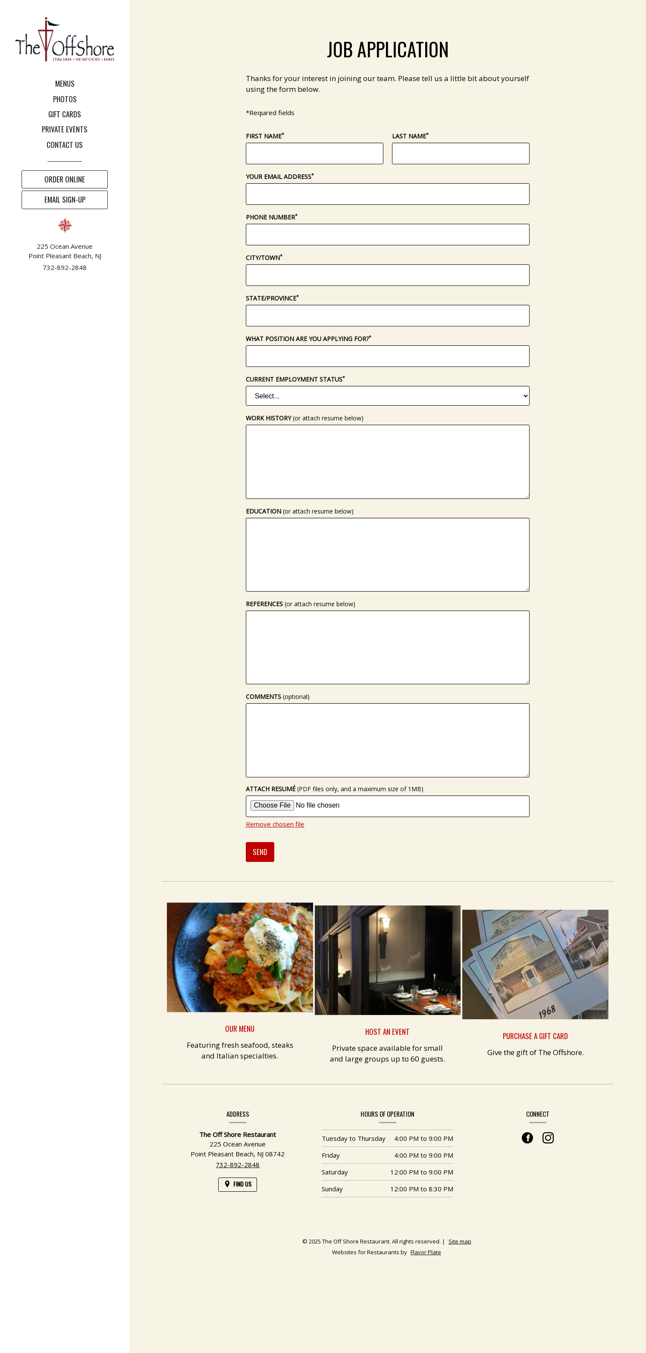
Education (300, 511)
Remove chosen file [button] (275, 824)
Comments (278, 696)
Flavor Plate (426, 1252)
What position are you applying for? (308, 338)
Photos (65, 99)
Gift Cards (64, 114)
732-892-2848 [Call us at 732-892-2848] (65, 267)
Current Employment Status (295, 379)
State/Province (272, 298)
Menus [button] (65, 83)
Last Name (410, 136)
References (300, 604)
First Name (265, 136)
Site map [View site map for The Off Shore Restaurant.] (459, 1241)
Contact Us (65, 144)
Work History (305, 418)
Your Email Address (280, 176)
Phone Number (272, 217)
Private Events (65, 129)
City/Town (264, 257)
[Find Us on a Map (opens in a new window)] (237, 1185)
